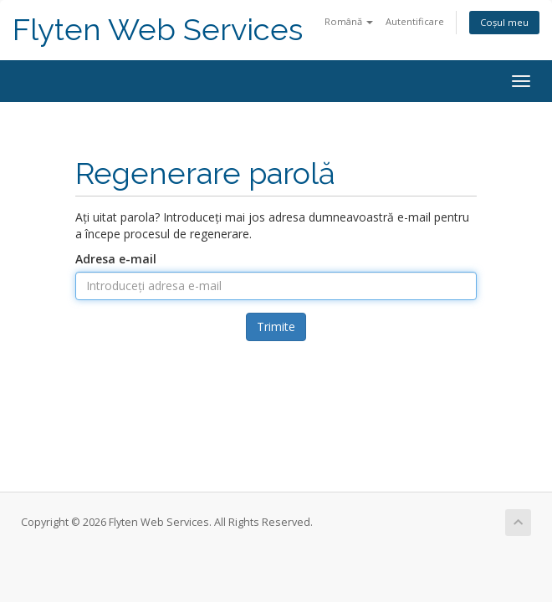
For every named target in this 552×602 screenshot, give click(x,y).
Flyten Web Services (158, 30)
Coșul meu (504, 22)
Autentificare (415, 21)
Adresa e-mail (115, 259)
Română (349, 21)
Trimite (276, 326)
